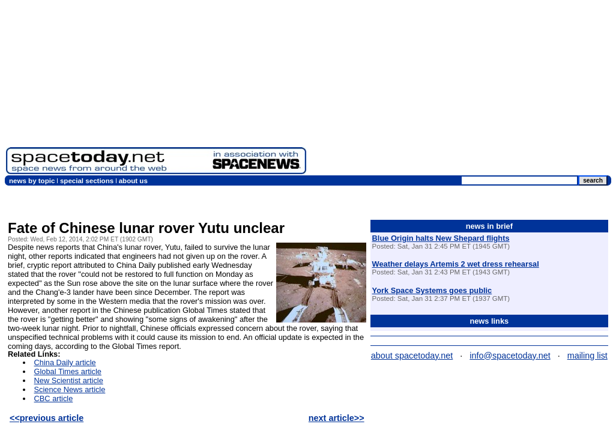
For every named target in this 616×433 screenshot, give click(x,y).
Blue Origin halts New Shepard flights (441, 238)
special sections (86, 180)
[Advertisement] (461, 90)
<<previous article (46, 418)
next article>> (336, 418)
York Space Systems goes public (432, 290)
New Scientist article (68, 380)
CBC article (53, 398)
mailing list (587, 355)
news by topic (32, 180)
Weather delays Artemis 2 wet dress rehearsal (455, 263)
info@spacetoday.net (510, 355)
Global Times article (67, 371)
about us (133, 180)
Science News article (70, 389)
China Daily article (65, 362)
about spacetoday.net (412, 355)
